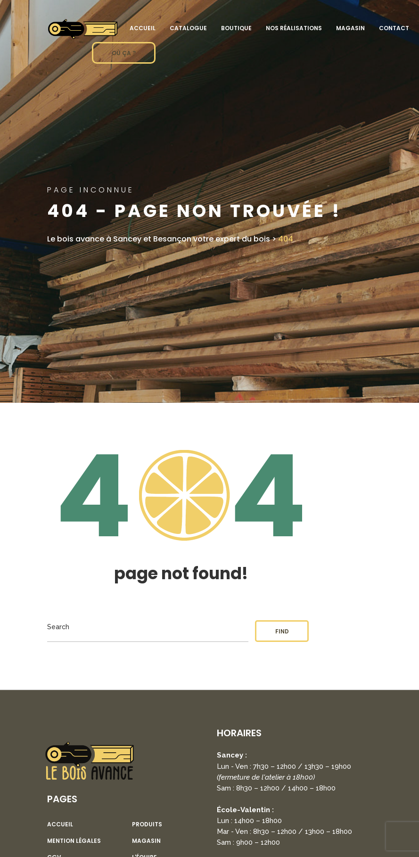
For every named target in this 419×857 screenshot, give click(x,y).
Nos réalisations (294, 28)
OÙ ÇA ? (124, 53)
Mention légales (74, 841)
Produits (147, 824)
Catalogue (188, 28)
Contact (394, 28)
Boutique (236, 28)
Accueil (143, 28)
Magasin (350, 28)
